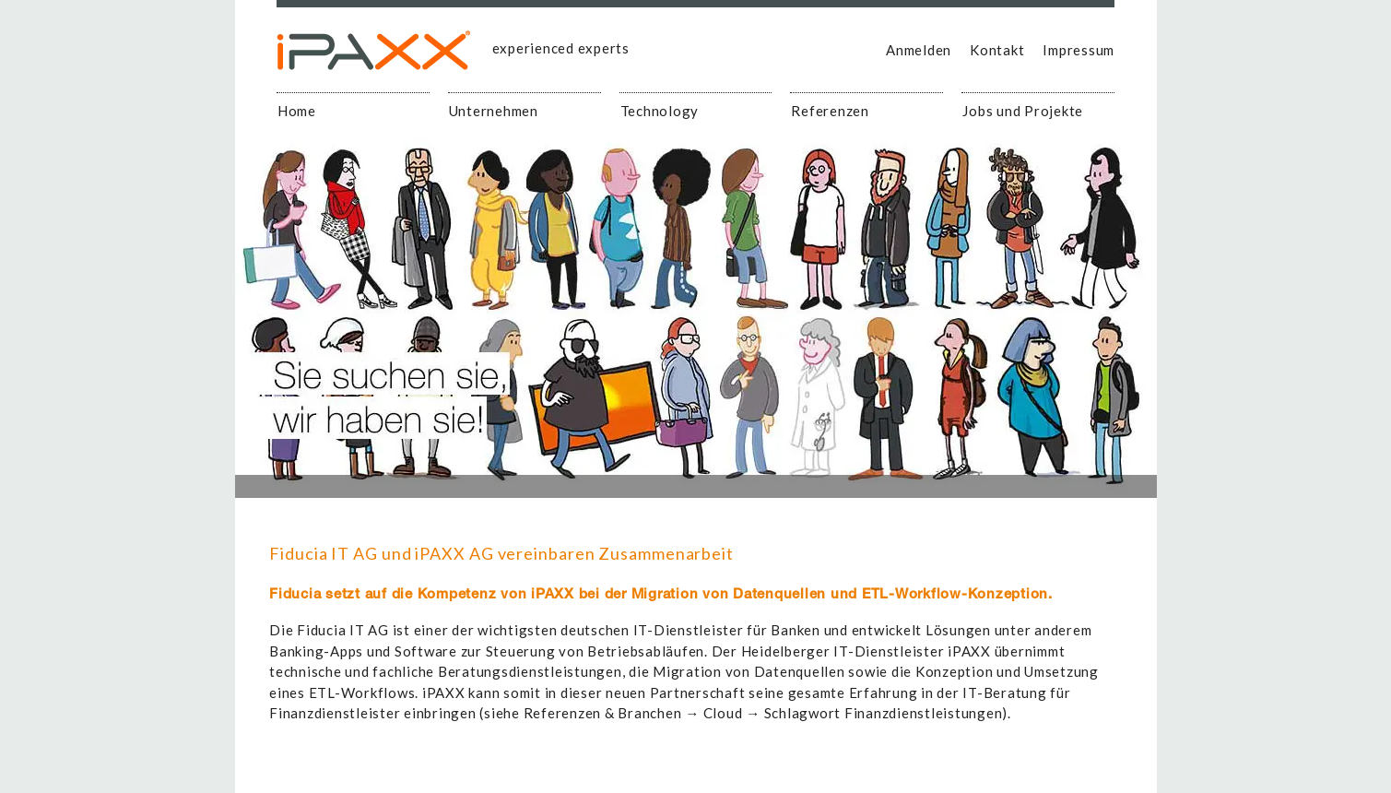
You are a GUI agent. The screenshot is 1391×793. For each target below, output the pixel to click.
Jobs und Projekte (1022, 110)
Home (296, 110)
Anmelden (918, 49)
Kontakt (997, 49)
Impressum (1078, 49)
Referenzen (830, 110)
